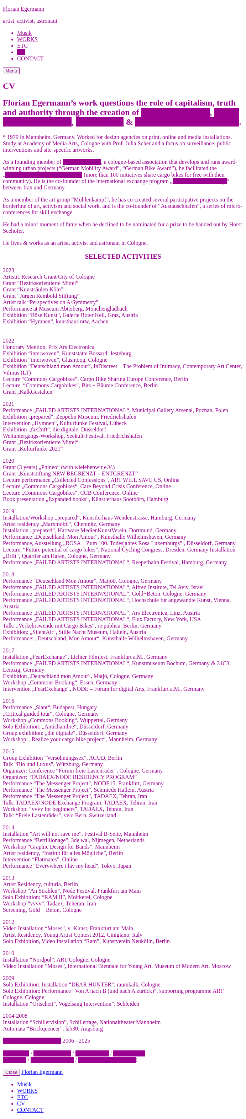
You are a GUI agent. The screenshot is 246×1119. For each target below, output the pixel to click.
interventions (100, 122)
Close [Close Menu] (11, 1072)
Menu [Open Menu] (11, 71)
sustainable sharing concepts (187, 122)
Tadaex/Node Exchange (200, 181)
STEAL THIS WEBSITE (107, 1060)
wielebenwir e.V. (82, 162)
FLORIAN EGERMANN (32, 1041)
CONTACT (30, 58)
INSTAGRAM (92, 1053)
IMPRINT (14, 1060)
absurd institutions (175, 112)
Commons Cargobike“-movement (43, 175)
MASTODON (129, 1053)
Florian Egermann (23, 9)
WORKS (27, 39)
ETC (22, 46)
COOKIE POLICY (52, 1060)
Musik (24, 33)
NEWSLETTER (52, 1053)
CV (21, 52)
